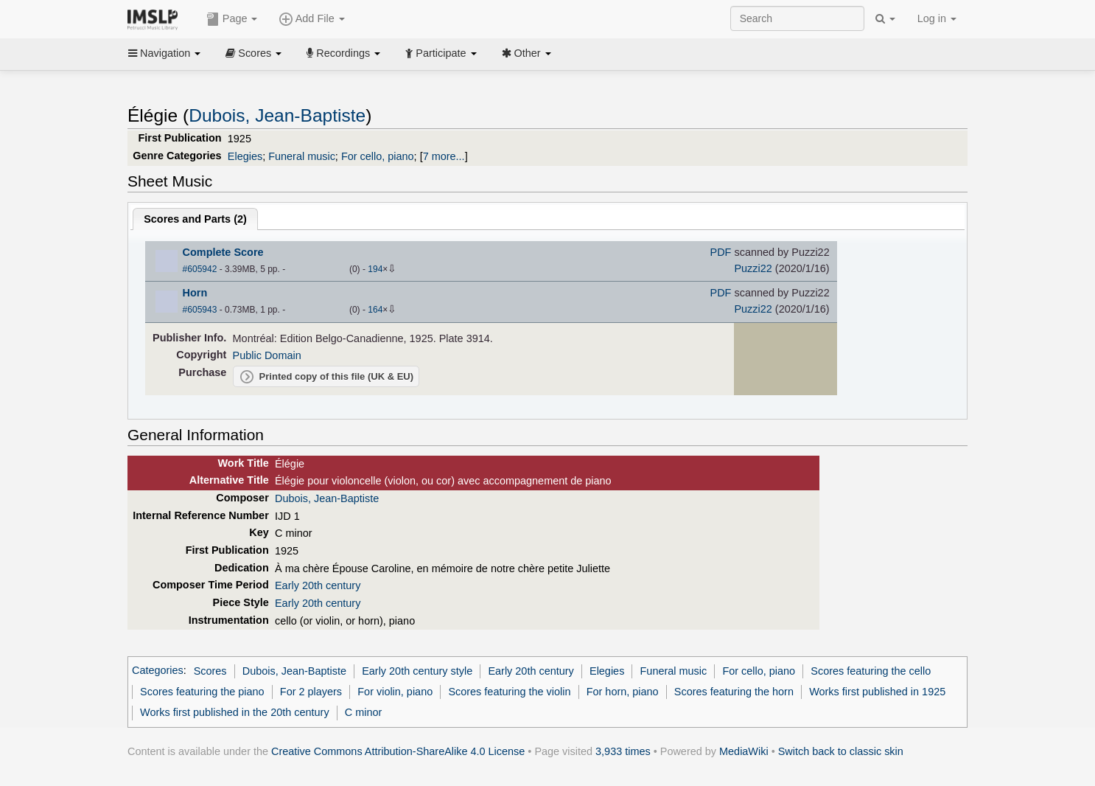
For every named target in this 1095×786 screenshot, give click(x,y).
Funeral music (301, 156)
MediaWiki (744, 751)
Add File (311, 19)
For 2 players (311, 692)
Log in (936, 18)
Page (232, 19)
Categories (157, 671)
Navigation (164, 53)
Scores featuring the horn (734, 692)
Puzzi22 (753, 268)
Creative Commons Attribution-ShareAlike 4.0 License (398, 751)
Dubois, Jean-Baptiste (277, 115)
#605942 (200, 269)
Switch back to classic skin (840, 751)
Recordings (343, 53)
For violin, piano (395, 692)
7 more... (444, 156)
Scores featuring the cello (871, 671)
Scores (253, 53)
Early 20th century (317, 585)
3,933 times (623, 751)
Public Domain (267, 355)
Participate (440, 53)
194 (375, 269)
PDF (721, 252)
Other (526, 53)
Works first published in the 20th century (234, 712)
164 (375, 310)
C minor (363, 712)
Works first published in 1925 (877, 692)
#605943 (200, 310)
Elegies (245, 156)
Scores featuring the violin (509, 692)
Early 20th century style (417, 671)
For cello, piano (377, 156)
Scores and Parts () (195, 219)
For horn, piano (623, 692)
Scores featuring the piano (202, 692)
